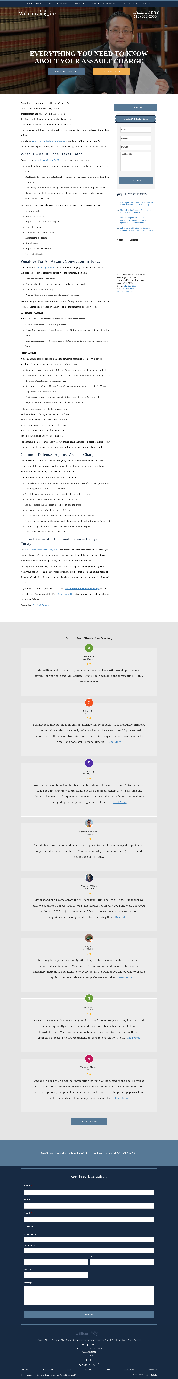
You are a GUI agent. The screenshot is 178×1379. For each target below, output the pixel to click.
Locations (134, 4)
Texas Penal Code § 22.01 (46, 160)
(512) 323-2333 (144, 16)
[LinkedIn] (91, 1360)
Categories (136, 107)
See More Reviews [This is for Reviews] (89, 1122)
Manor (107, 1369)
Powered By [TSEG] (145, 1375)
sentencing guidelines (46, 267)
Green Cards (79, 4)
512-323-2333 (130, 286)
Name (28, 1186)
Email (28, 1213)
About (39, 4)
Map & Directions (125, 292)
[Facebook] (87, 1360)
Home (29, 4)
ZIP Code (28, 1270)
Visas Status (63, 4)
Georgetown (48, 1369)
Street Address (30, 1234)
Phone (27, 1199)
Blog (130, 1340)
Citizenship (94, 4)
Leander (88, 1369)
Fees (124, 4)
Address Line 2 (30, 1246)
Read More (114, 741)
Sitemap (78, 1375)
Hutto (69, 1369)
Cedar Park (25, 1369)
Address (29, 1227)
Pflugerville (129, 1369)
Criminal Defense (41, 605)
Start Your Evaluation (66, 71)
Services (49, 4)
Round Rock (152, 1369)
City (25, 1257)
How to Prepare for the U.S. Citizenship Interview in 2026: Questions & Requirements (133, 220)
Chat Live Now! (112, 71)
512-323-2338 (128, 289)
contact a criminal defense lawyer (48, 141)
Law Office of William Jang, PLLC (42, 550)
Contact (147, 4)
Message (29, 1282)
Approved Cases (110, 4)
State (92, 1257)
